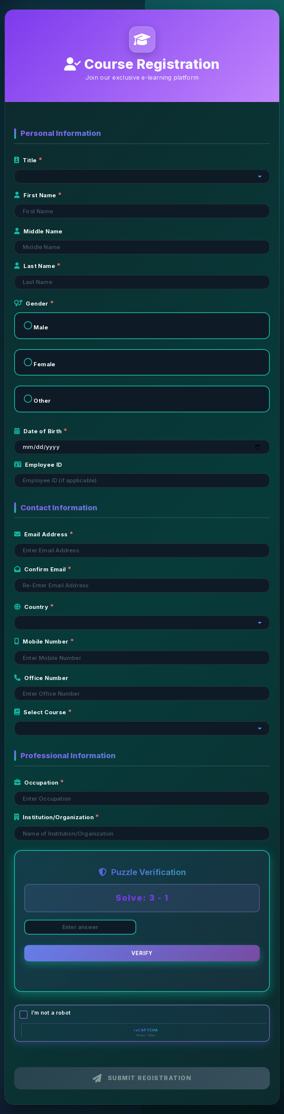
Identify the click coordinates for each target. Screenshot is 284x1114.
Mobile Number (42, 641)
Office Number (41, 678)
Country (32, 606)
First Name (36, 195)
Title (26, 160)
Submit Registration (142, 1078)
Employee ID (38, 464)
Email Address (41, 534)
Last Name (35, 265)
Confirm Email (41, 569)
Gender (32, 303)
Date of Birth (38, 431)
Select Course (41, 712)
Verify (142, 954)
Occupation (37, 782)
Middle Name (38, 231)
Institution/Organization (54, 817)
